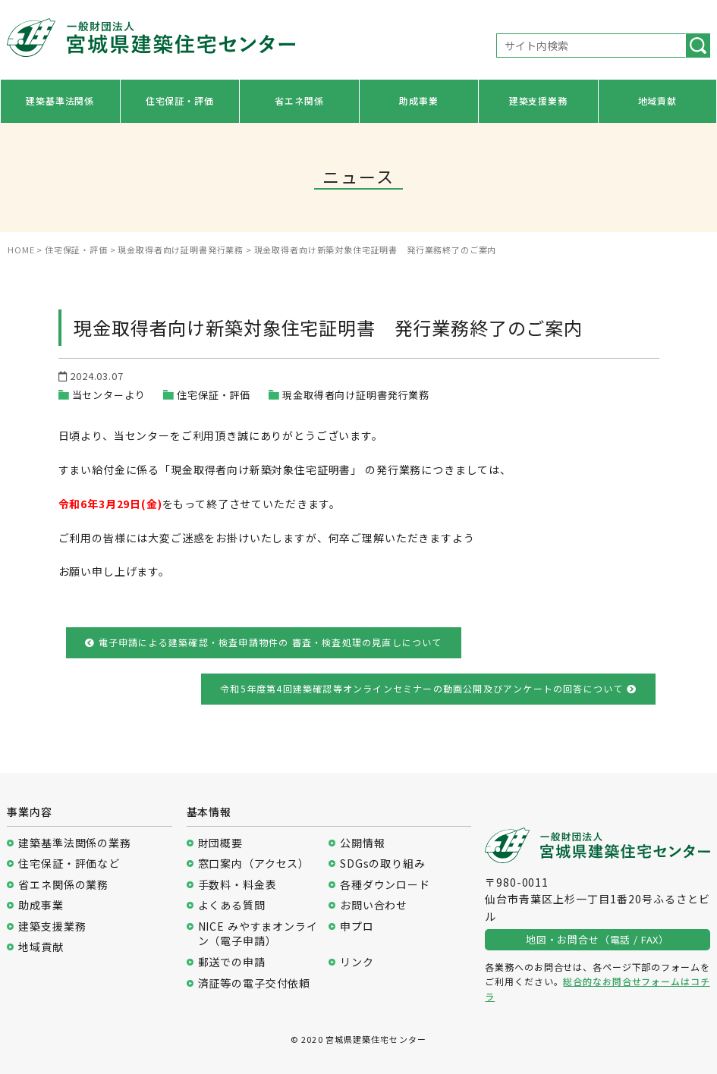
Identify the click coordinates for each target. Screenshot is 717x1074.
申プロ (357, 926)
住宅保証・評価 (180, 100)
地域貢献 (657, 100)
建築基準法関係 (60, 100)
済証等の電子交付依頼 (254, 983)
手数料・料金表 (237, 885)
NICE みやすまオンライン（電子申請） (258, 934)
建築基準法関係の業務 (74, 843)
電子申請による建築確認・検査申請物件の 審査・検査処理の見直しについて (263, 642)
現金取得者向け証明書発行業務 (355, 395)
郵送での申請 (232, 962)
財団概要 (220, 843)
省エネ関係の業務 (63, 885)
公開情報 (362, 843)
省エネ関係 (299, 100)
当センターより (109, 395)
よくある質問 (232, 905)
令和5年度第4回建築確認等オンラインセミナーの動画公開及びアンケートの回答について (428, 688)
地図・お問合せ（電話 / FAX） (597, 939)
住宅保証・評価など (69, 863)
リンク (357, 962)
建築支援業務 (538, 100)
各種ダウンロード (385, 885)
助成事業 (418, 100)
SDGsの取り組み (383, 863)
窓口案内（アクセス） (254, 863)
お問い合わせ (373, 905)
